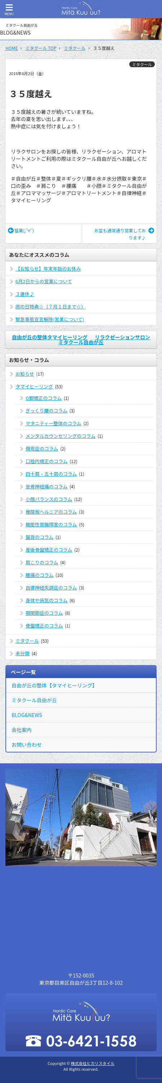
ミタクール (142, 64)
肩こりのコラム (42, 562)
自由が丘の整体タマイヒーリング (49, 337)
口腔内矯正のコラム (47, 461)
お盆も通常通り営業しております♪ (124, 234)
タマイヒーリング (34, 386)
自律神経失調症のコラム (51, 587)
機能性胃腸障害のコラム (51, 524)
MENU (9, 10)
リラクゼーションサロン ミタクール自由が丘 (104, 339)
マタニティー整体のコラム (53, 423)
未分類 (22, 653)
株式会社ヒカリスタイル (92, 1063)
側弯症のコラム (42, 448)
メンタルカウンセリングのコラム (60, 435)
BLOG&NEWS (27, 715)
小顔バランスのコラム (49, 499)
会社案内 (22, 729)
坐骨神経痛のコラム (47, 486)
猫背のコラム (40, 537)
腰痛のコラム (40, 574)
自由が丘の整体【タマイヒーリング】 (54, 685)
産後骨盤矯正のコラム (49, 549)
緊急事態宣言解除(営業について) (49, 319)
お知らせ (24, 373)
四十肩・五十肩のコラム (51, 473)
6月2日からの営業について (43, 281)
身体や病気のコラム (47, 600)
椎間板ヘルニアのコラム (51, 511)
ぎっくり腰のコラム (46, 410)
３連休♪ (24, 293)
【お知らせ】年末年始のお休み (48, 268)
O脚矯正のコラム (44, 397)
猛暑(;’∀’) (21, 230)
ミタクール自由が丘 (34, 700)
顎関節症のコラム (44, 612)
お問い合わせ (27, 744)
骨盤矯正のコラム (44, 625)
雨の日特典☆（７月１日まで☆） (50, 306)
